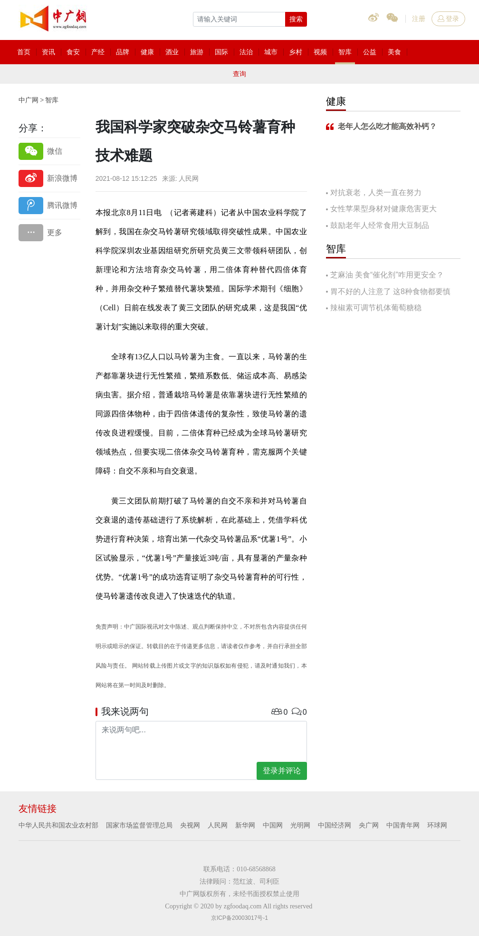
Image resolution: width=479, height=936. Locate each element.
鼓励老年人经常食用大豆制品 (379, 225)
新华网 (245, 825)
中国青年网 (403, 825)
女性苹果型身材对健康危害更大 (383, 209)
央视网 (190, 825)
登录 (448, 18)
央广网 (369, 825)
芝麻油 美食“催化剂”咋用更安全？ (387, 275)
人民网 (218, 825)
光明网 (300, 825)
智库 (51, 100)
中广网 (28, 100)
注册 (418, 18)
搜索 (296, 19)
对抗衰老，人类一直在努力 (376, 192)
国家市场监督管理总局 (139, 825)
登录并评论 (282, 771)
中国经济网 (334, 825)
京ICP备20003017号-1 (239, 918)
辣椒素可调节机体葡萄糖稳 (376, 308)
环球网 (437, 825)
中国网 (273, 825)
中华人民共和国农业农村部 (58, 825)
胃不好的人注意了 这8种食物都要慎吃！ (388, 292)
